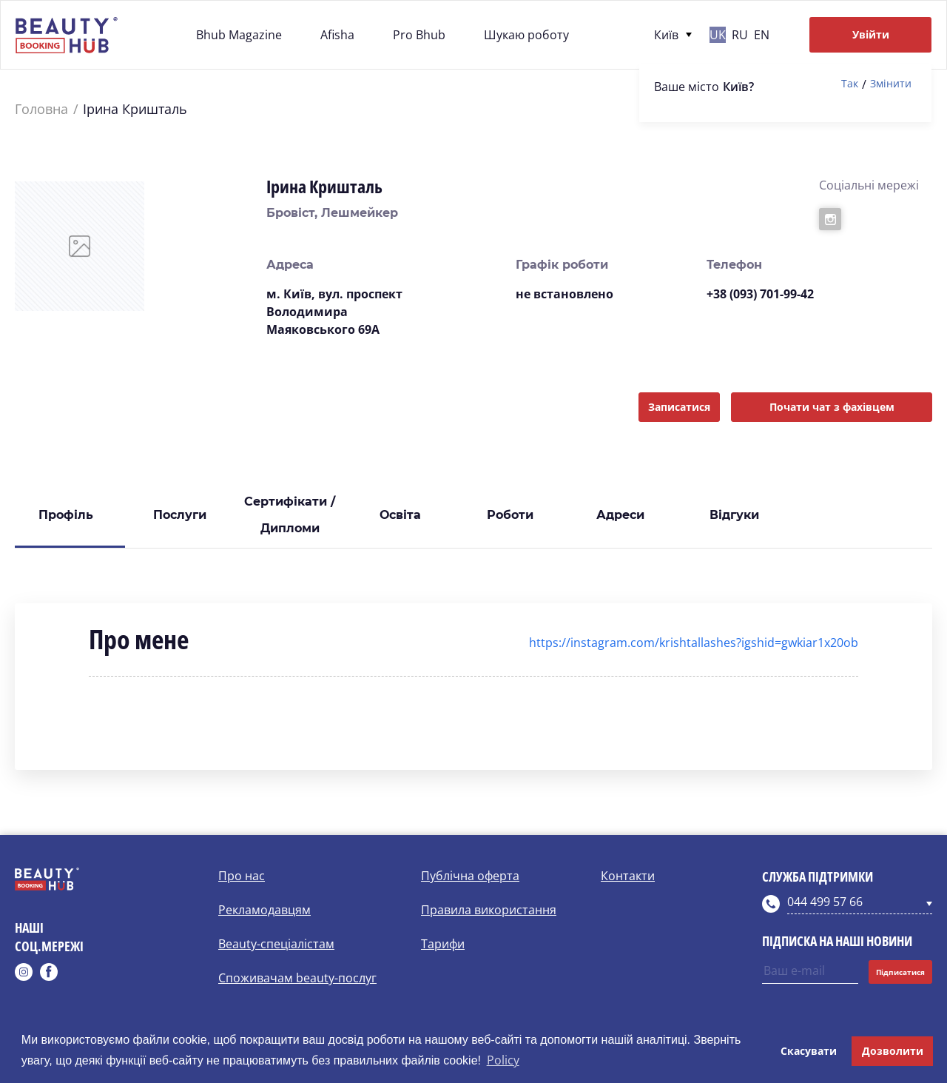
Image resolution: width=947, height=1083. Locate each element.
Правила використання (488, 910)
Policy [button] (503, 1060)
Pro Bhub (419, 35)
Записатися (679, 407)
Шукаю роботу (526, 35)
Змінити (890, 84)
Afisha (337, 35)
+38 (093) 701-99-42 (760, 294)
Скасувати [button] (809, 1051)
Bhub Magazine (239, 35)
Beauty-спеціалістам (276, 944)
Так (849, 84)
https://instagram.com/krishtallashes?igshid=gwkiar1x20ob (693, 642)
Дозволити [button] (892, 1051)
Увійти (870, 34)
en (761, 35)
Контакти (628, 876)
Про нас (241, 876)
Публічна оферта (470, 876)
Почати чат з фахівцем (831, 407)
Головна (41, 109)
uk (718, 35)
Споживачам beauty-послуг (297, 978)
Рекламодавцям (264, 910)
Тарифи (443, 944)
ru (740, 35)
